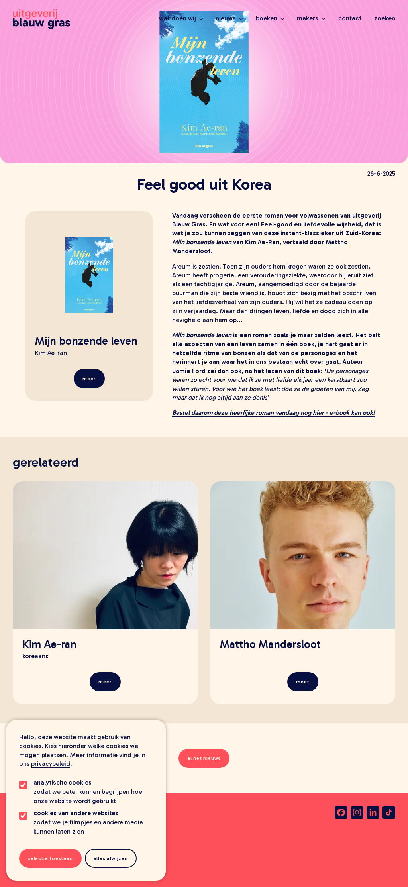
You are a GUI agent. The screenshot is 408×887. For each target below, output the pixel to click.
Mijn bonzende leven (86, 340)
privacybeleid (50, 763)
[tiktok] (388, 812)
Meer (89, 378)
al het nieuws (204, 758)
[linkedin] (373, 812)
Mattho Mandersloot (270, 644)
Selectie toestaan (50, 858)
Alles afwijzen (111, 858)
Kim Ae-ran (51, 353)
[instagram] (357, 812)
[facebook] (341, 812)
